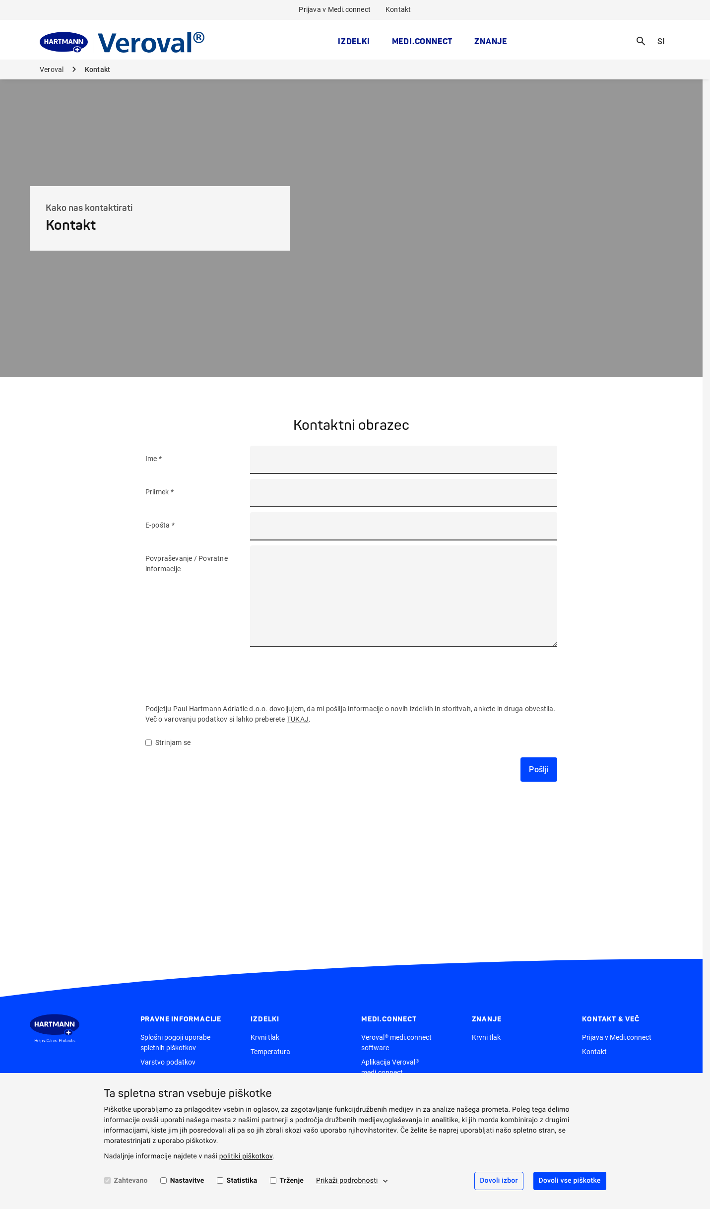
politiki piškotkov (246, 1156)
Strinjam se (168, 742)
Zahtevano (131, 1181)
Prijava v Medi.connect (335, 9)
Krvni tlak (265, 1037)
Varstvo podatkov (167, 1062)
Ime (152, 459)
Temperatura (270, 1052)
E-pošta (158, 525)
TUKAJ (298, 719)
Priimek (158, 492)
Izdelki (354, 41)
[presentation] (326, 671)
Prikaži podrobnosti (347, 1181)
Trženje (292, 1181)
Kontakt (398, 9)
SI (665, 35)
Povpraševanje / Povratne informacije (186, 563)
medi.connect (422, 41)
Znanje (490, 41)
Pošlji (539, 769)
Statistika (242, 1181)
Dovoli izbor (498, 1181)
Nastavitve (187, 1181)
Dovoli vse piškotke (570, 1181)
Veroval (52, 69)
